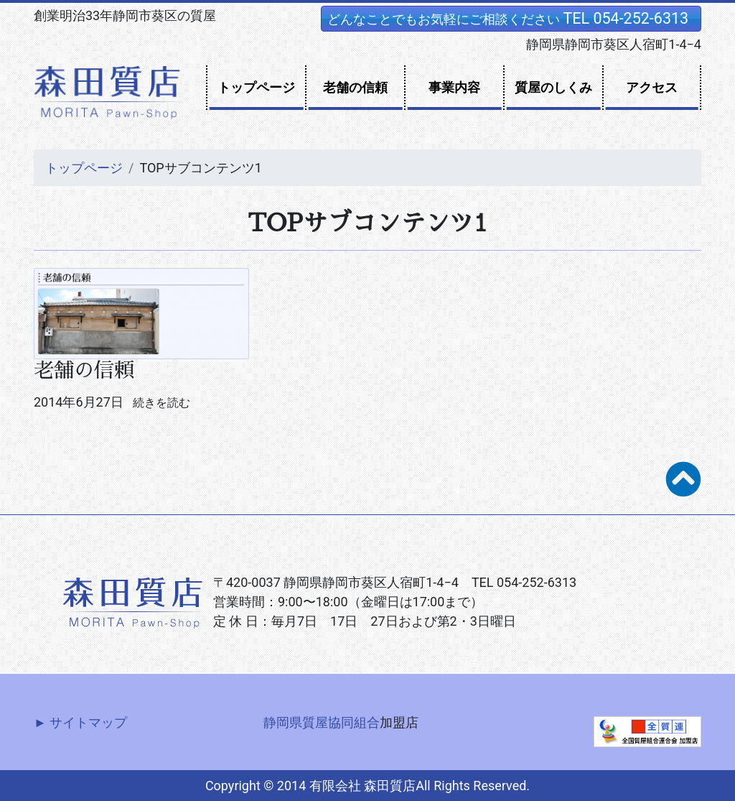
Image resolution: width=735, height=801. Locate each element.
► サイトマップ (80, 722)
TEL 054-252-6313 (625, 18)
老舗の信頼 (355, 87)
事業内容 (454, 87)
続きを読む (161, 402)
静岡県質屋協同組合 (321, 722)
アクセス (652, 87)
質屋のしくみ (553, 87)
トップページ (256, 87)
